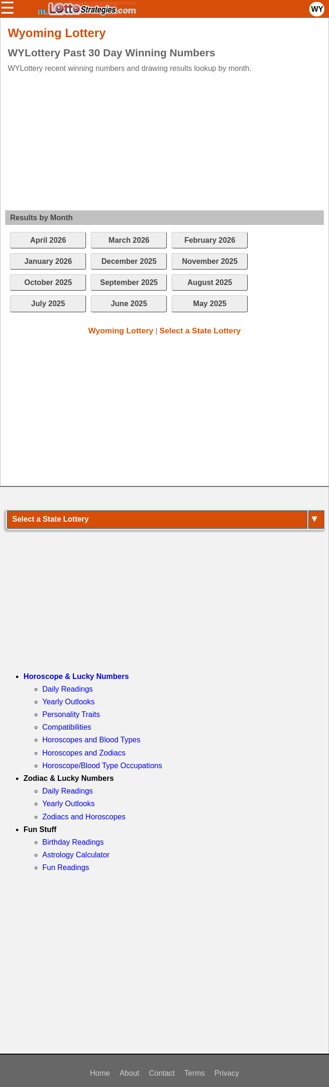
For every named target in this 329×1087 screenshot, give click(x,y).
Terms (194, 1073)
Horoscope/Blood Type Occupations (102, 766)
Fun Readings (65, 867)
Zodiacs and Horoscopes (83, 817)
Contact (162, 1073)
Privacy (226, 1073)
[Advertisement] (158, 140)
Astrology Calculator (76, 855)
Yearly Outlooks (68, 702)
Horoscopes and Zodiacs (83, 753)
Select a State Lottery (200, 330)
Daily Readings (67, 689)
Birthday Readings (73, 842)
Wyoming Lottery (121, 330)
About (129, 1073)
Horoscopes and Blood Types (91, 740)
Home (100, 1073)
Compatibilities (66, 727)
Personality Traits (71, 714)
